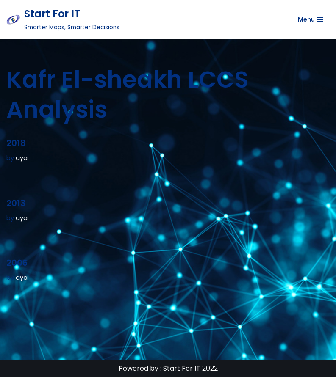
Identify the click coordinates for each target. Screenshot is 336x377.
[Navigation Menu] (311, 19)
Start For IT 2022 (190, 368)
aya (22, 158)
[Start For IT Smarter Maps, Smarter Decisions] (62, 19)
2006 (17, 263)
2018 (16, 143)
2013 (15, 203)
